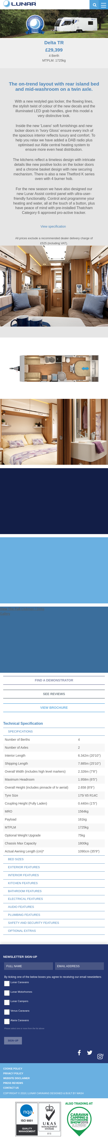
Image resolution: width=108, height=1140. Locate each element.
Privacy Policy (13, 1073)
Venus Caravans (20, 1010)
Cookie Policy (12, 1068)
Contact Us (11, 1087)
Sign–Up (13, 1040)
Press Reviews (13, 1083)
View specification (53, 226)
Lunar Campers (19, 1001)
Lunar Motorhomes (21, 991)
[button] (103, 4)
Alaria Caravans (20, 1020)
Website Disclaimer (16, 1078)
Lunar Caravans (20, 982)
